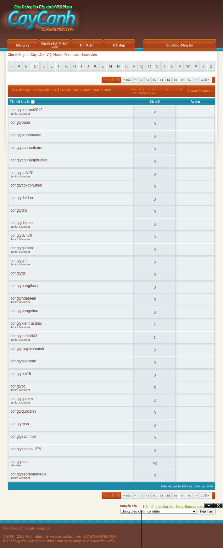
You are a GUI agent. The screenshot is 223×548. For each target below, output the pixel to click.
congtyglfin (19, 260)
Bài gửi (154, 101)
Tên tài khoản (20, 101)
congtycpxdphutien (26, 185)
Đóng (218, 505)
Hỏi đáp (119, 45)
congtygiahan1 (22, 248)
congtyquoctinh (23, 411)
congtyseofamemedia (28, 474)
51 (161, 79)
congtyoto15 (20, 374)
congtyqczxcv (21, 399)
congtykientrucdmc (26, 323)
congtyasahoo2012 (26, 110)
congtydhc (19, 210)
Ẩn (209, 505)
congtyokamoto (23, 361)
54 (182, 79)
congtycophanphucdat (28, 160)
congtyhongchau (24, 311)
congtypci (18, 386)
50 (154, 79)
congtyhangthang (24, 286)
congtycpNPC (21, 173)
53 (175, 79)
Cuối (205, 79)
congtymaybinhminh (27, 348)
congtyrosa (19, 424)
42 (147, 79)
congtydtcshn (21, 223)
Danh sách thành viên (55, 45)
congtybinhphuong (25, 135)
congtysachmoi (23, 436)
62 (189, 79)
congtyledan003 (23, 336)
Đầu (127, 79)
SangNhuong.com (37, 528)
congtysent (19, 461)
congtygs (17, 273)
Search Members (200, 91)
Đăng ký (22, 45)
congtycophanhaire (26, 147)
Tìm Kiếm (86, 45)
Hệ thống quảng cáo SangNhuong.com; (173, 506)
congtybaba (20, 122)
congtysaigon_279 (25, 449)
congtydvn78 (21, 235)
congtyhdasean (23, 298)
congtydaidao (21, 198)
